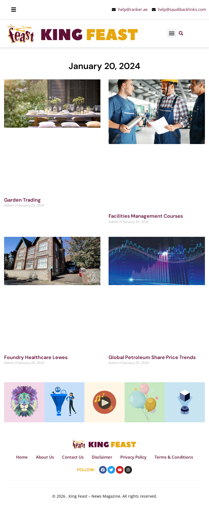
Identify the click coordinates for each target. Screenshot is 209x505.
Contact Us (73, 457)
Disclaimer (102, 457)
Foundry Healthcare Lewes (35, 357)
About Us (45, 457)
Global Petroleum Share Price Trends (152, 357)
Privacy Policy (133, 457)
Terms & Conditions (174, 457)
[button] (171, 33)
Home (22, 457)
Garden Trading (22, 200)
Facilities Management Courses (146, 216)
